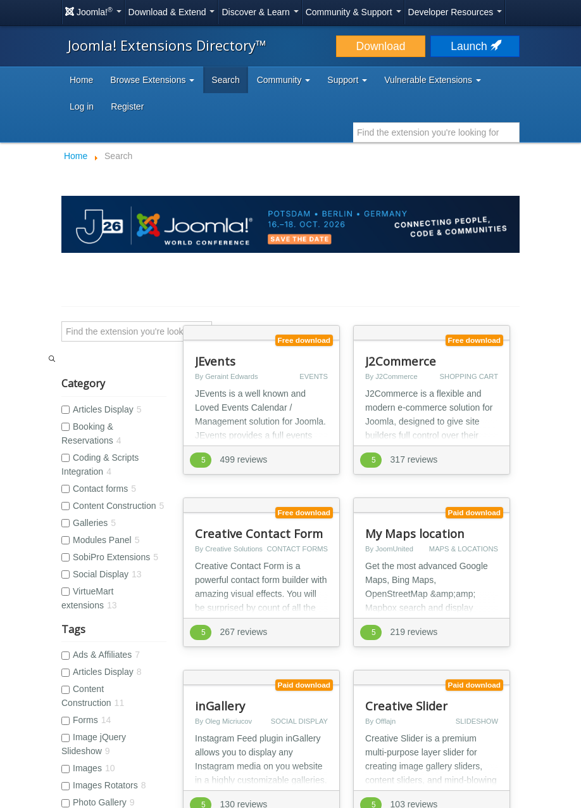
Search (225, 80)
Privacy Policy (200, 726)
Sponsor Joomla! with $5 (348, 726)
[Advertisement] (290, 595)
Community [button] (284, 80)
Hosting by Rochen (290, 801)
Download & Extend (171, 12)
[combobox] (436, 132)
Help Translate (434, 726)
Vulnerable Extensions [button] (432, 80)
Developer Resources (455, 12)
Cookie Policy (264, 726)
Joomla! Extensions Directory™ (167, 45)
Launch (475, 46)
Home (81, 80)
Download (381, 46)
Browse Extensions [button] (152, 80)
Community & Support (353, 12)
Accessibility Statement (119, 726)
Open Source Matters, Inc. (278, 760)
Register (127, 106)
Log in (82, 106)
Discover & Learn (260, 12)
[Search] (136, 331)
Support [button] (347, 80)
